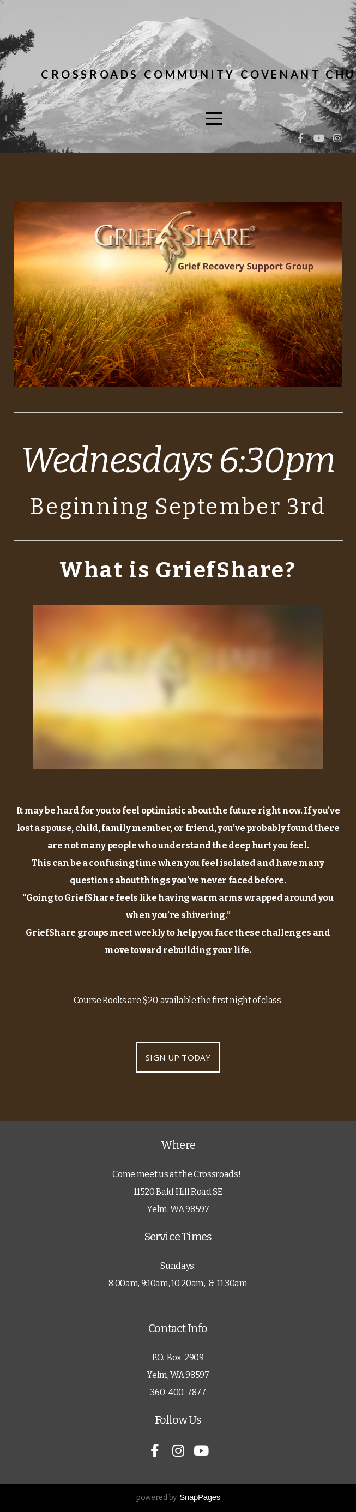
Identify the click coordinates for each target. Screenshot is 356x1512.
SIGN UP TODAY (178, 1057)
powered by (178, 1497)
